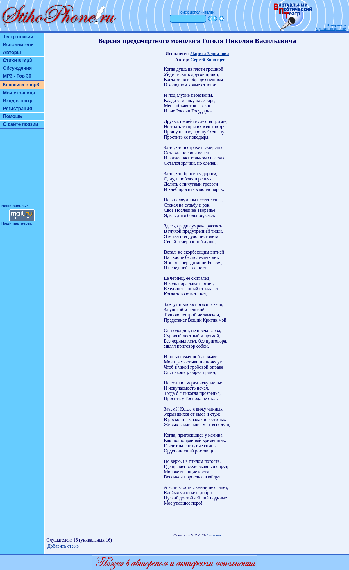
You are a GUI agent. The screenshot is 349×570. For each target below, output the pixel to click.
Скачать (214, 535)
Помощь (12, 116)
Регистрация (17, 108)
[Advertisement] (21, 169)
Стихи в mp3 (17, 60)
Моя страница (19, 92)
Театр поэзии (18, 36)
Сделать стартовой (331, 29)
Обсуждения (17, 68)
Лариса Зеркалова (209, 53)
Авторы (12, 52)
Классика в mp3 (21, 84)
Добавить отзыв (63, 546)
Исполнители (18, 44)
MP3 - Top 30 (17, 76)
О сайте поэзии (20, 124)
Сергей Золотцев (207, 59)
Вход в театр (18, 100)
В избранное (336, 25)
